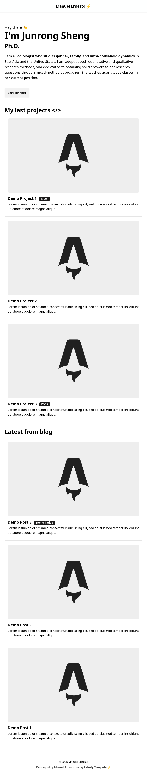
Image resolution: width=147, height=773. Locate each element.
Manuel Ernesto (64, 767)
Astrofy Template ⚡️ (97, 767)
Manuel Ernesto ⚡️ (73, 6)
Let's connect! (17, 93)
